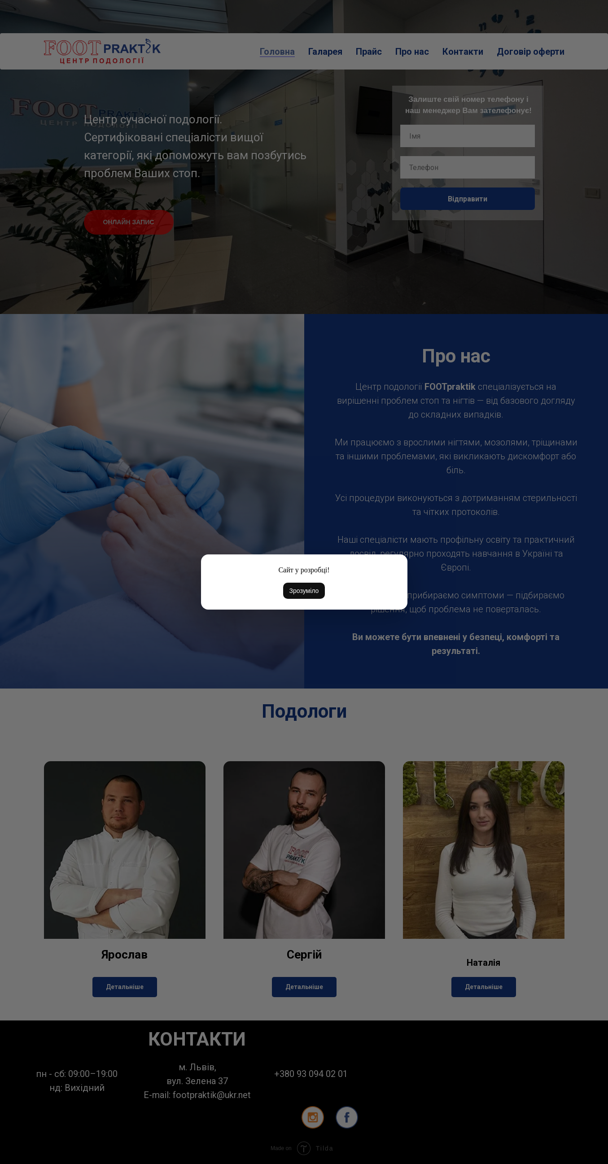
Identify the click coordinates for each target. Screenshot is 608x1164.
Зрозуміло (304, 590)
